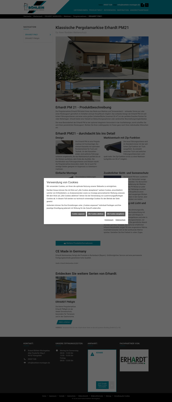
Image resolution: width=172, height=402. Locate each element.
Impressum (109, 218)
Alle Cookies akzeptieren (115, 212)
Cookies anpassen (78, 212)
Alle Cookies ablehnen (96, 212)
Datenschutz (120, 218)
